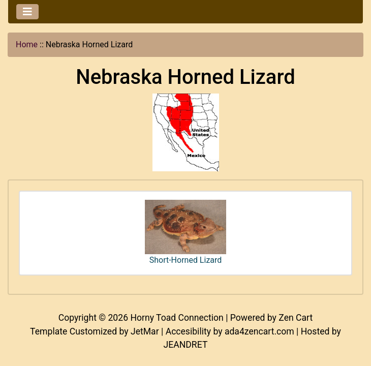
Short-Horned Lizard (185, 232)
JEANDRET (186, 345)
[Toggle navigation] (27, 11)
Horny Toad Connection (176, 318)
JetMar (145, 331)
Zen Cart (296, 318)
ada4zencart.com (259, 331)
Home (27, 44)
